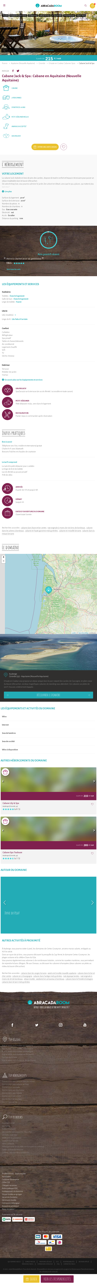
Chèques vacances (9, 1185)
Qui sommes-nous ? (14, 1261)
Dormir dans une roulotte (12, 1093)
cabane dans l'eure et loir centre (33, 528)
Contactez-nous (69, 1264)
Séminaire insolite (9, 1200)
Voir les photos (48, 50)
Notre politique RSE (10, 1188)
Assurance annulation (10, 1206)
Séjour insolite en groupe (12, 1194)
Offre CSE (6, 1182)
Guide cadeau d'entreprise (12, 1150)
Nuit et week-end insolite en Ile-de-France (19, 1060)
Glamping (6, 1126)
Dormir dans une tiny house (13, 1090)
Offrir (33, 1279)
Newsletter (6, 1177)
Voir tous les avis (14, 269)
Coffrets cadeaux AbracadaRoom (15, 1153)
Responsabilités (68, 1261)
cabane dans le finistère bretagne (79, 979)
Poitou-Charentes (9, 1129)
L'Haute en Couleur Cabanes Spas (62, 63)
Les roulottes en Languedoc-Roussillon (17, 1132)
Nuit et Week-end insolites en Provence (18, 1054)
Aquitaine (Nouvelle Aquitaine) (23, 63)
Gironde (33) (14, 676)
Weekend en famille (10, 1141)
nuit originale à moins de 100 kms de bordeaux (66, 528)
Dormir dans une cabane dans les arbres (18, 1081)
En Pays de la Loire (9, 1057)
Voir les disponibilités (57, 1279)
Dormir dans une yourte (11, 1096)
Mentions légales (45, 1261)
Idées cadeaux (8, 1144)
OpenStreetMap (83, 633)
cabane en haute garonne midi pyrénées (41, 531)
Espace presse (30, 1261)
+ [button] (3, 557)
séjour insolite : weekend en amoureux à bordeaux (44, 979)
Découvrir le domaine (48, 695)
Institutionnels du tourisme (12, 1191)
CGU (57, 1261)
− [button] (3, 561)
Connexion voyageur (45, 1264)
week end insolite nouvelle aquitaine (62, 973)
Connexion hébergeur (10, 1203)
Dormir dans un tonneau (12, 1099)
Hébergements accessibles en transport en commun (23, 1147)
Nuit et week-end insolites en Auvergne (17, 1051)
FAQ (58, 1264)
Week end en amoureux (11, 1138)
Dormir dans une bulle (11, 1087)
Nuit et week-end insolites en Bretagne (17, 1049)
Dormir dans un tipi (9, 1102)
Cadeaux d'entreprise (10, 1179)
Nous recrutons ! (8, 1209)
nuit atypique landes (71, 976)
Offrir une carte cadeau (47, 147)
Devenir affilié (84, 1261)
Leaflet (74, 633)
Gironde (42, 63)
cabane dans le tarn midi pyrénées (16, 982)
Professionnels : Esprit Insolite (14, 1174)
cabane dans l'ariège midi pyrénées (47, 976)
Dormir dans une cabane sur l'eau (15, 1084)
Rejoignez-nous (27, 1264)
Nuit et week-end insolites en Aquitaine (17, 1046)
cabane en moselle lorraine (70, 531)
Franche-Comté (8, 1123)
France (4, 63)
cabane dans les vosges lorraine (33, 973)
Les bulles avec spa (9, 1135)
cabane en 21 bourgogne (22, 976)
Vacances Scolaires (9, 1197)
